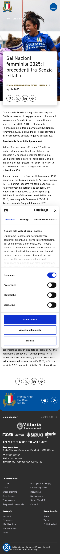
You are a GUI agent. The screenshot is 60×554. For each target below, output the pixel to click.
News (44, 85)
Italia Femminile (16, 85)
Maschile (7, 516)
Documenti (35, 491)
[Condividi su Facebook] (9, 98)
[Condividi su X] (17, 98)
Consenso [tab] (9, 219)
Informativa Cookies (12, 549)
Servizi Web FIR (38, 500)
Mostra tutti (49, 417)
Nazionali (33, 85)
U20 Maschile (9, 524)
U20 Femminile (10, 528)
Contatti (34, 504)
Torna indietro (16, 19)
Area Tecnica (9, 496)
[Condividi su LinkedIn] (25, 98)
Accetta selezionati (30, 330)
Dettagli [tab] (24, 219)
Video (46, 520)
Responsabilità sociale (13, 504)
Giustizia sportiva (38, 487)
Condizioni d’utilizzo (24, 547)
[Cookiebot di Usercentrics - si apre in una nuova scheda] (35, 211)
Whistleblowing (30, 549)
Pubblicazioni (50, 524)
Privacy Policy (42, 547)
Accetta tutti (30, 319)
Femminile (8, 520)
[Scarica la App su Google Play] (54, 400)
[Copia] (32, 98)
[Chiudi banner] (55, 210)
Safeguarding (36, 496)
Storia (5, 487)
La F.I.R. (6, 483)
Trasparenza (9, 500)
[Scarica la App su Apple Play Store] (44, 400)
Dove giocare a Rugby (40, 483)
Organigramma (10, 491)
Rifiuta (30, 340)
